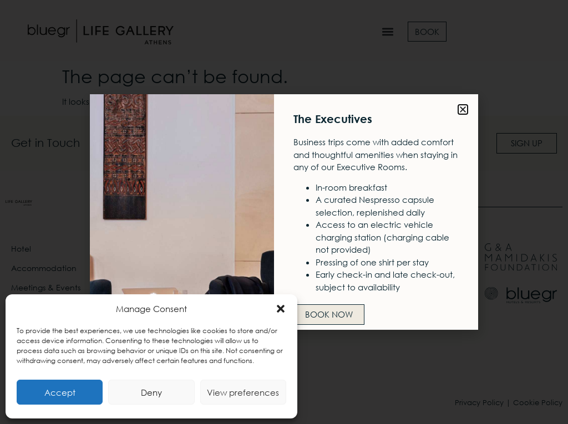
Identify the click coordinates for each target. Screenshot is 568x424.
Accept (59, 392)
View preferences (243, 392)
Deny (151, 392)
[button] (280, 308)
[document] (284, 212)
